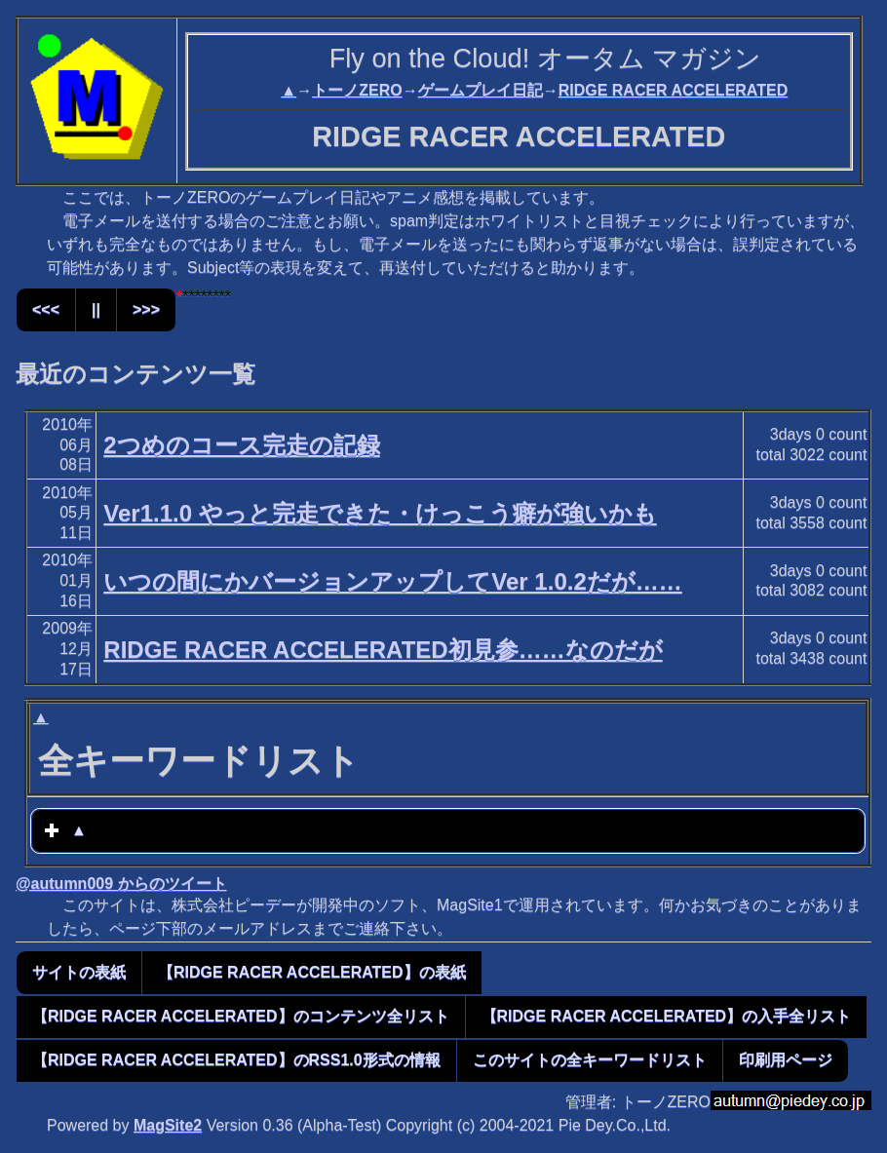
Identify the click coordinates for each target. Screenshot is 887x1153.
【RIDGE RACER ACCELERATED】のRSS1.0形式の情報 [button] (236, 1060)
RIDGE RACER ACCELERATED (674, 90)
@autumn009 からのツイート (121, 883)
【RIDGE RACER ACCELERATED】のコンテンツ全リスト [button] (240, 1016)
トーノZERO (357, 90)
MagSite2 (168, 1125)
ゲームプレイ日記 (480, 90)
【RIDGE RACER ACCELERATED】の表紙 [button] (312, 972)
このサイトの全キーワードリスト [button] (590, 1060)
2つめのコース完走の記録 (241, 445)
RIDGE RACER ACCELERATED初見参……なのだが (382, 649)
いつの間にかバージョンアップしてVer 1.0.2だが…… (392, 581)
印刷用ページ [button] (785, 1060)
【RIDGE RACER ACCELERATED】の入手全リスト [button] (667, 1016)
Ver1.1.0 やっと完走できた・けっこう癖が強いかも (379, 513)
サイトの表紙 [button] (79, 972)
